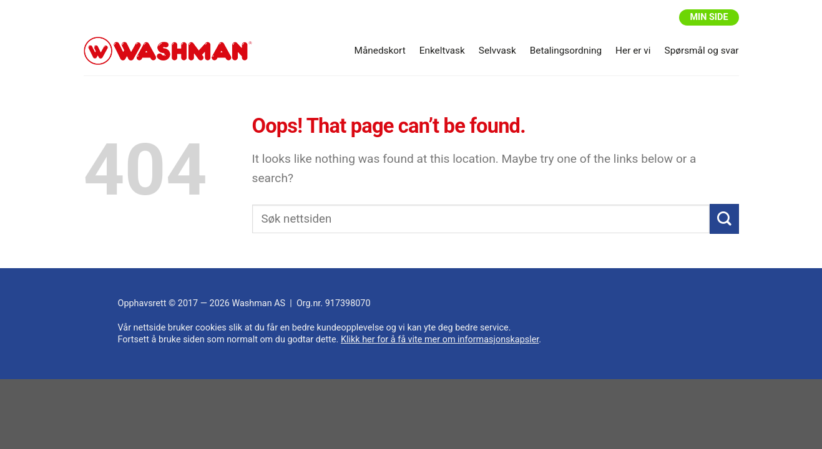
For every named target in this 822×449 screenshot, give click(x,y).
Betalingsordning (566, 50)
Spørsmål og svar (702, 50)
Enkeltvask (442, 50)
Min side (709, 17)
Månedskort (380, 50)
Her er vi (632, 50)
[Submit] (724, 219)
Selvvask (497, 50)
